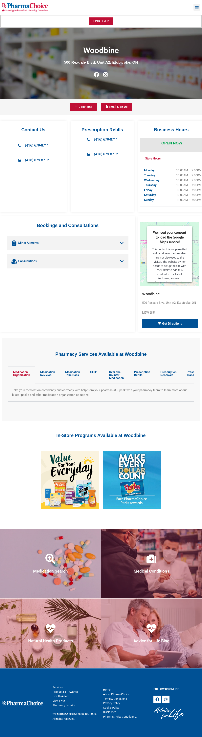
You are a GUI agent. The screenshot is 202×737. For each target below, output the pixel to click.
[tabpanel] (101, 393)
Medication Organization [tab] (21, 373)
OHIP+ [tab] (94, 372)
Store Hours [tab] (153, 158)
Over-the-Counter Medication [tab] (116, 375)
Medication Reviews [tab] (47, 373)
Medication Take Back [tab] (72, 373)
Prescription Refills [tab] (142, 373)
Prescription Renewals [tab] (168, 373)
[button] (196, 7)
